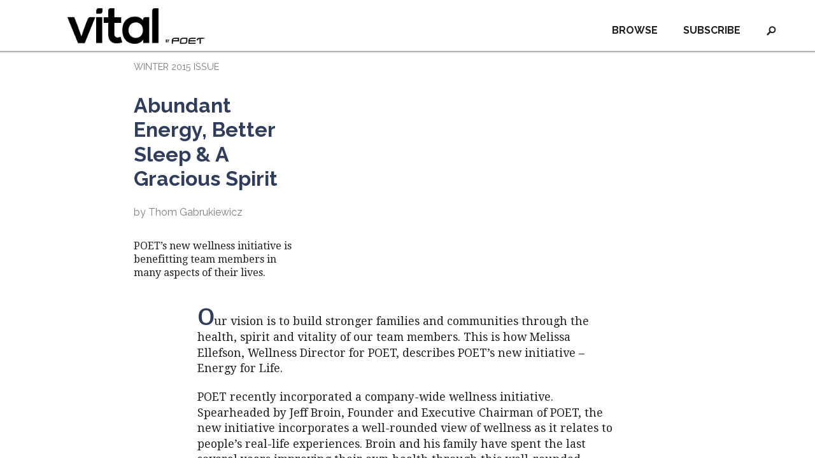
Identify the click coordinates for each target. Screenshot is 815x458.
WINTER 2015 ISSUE (176, 66)
